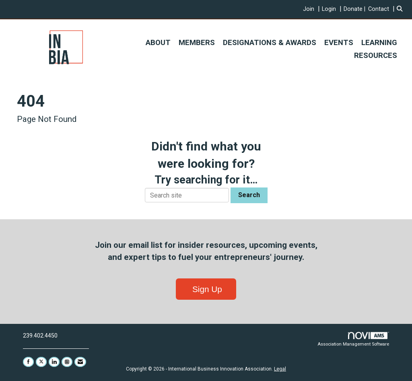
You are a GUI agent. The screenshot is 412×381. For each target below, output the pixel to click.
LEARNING (379, 42)
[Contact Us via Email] (80, 362)
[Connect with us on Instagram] (67, 362)
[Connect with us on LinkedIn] (54, 362)
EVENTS (338, 42)
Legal (280, 369)
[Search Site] (401, 9)
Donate (353, 9)
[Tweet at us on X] (41, 362)
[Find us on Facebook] (28, 362)
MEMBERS (197, 42)
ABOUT (158, 42)
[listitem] (312, 9)
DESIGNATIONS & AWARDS (269, 42)
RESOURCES (375, 55)
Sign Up (206, 289)
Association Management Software (353, 339)
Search (249, 195)
